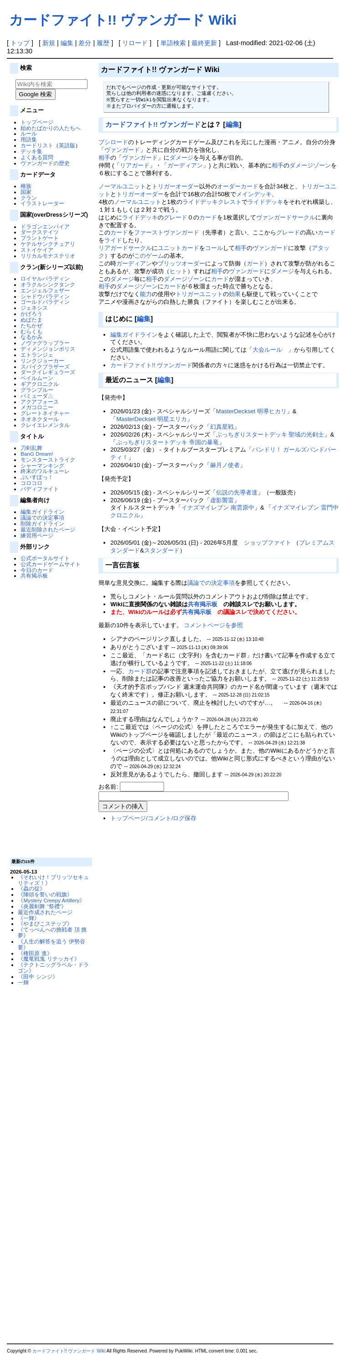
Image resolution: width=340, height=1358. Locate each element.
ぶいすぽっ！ (37, 477)
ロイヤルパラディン (45, 278)
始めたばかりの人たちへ (51, 128)
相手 (104, 157)
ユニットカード (178, 248)
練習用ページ (37, 535)
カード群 (140, 671)
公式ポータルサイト (45, 558)
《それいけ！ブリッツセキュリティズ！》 (53, 880)
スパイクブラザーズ (45, 366)
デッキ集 (31, 151)
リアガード (134, 165)
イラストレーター (42, 203)
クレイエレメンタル (45, 425)
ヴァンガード (122, 149)
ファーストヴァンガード (166, 232)
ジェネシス (34, 308)
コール (214, 248)
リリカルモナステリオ (48, 256)
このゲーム (149, 255)
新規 (48, 43)
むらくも (31, 331)
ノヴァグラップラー (45, 343)
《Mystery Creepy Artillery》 (51, 900)
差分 (84, 43)
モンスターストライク (48, 460)
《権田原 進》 (35, 953)
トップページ (37, 122)
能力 (146, 294)
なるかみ (31, 337)
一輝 (23, 982)
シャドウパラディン (45, 296)
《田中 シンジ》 (37, 976)
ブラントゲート (40, 238)
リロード (135, 43)
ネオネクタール (40, 419)
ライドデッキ (265, 201)
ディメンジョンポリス (48, 349)
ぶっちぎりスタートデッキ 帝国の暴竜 (167, 442)
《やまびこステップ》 (45, 923)
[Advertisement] (49, 717)
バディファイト (40, 489)
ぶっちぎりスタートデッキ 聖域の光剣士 (270, 434)
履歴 (103, 43)
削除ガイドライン (42, 523)
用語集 (29, 139)
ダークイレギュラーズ (48, 372)
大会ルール (267, 349)
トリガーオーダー (175, 186)
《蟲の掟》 (31, 888)
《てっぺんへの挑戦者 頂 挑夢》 (52, 932)
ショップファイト (267, 542)
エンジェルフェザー (45, 290)
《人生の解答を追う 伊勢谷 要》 (51, 944)
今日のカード (37, 570)
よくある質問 (37, 157)
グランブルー (37, 390)
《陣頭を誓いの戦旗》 (45, 894)
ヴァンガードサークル (285, 217)
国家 (26, 192)
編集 (67, 43)
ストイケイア (37, 250)
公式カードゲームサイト (51, 564)
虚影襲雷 (222, 500)
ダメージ (181, 157)
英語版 (67, 145)
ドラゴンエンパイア (45, 226)
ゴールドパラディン (45, 302)
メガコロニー (37, 407)
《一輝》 (29, 918)
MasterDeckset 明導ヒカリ (251, 411)
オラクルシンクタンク (48, 284)
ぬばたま (31, 320)
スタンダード (162, 550)
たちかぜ (31, 325)
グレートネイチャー (45, 413)
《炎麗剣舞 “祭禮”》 (42, 906)
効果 (235, 294)
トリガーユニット (199, 294)
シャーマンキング (42, 465)
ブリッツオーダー (181, 263)
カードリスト (37, 145)
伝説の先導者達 (237, 492)
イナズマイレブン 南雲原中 (217, 507)
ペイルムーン (37, 378)
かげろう (31, 314)
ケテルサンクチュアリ (48, 244)
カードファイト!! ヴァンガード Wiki (123, 19)
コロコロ (31, 483)
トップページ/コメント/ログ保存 (153, 818)
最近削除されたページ (48, 529)
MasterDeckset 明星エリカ (151, 419)
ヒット (178, 271)
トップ (20, 43)
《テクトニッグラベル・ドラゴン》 (53, 967)
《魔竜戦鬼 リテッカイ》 (48, 959)
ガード (255, 263)
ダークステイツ (40, 232)
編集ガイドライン (42, 512)
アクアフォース (40, 402)
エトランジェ (37, 355)
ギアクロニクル (40, 384)
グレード (175, 217)
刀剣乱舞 (31, 448)
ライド (113, 240)
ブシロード (113, 142)
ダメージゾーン (310, 165)
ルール (29, 133)
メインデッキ (254, 194)
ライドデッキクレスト (212, 201)
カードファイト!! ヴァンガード (153, 124)
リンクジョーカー (42, 361)
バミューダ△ (37, 396)
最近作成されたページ (45, 912)
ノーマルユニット (122, 186)
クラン (29, 198)
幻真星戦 (222, 426)
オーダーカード (237, 186)
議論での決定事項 (42, 517)
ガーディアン (185, 165)
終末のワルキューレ (45, 471)
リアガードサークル (125, 248)
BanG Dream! (37, 454)
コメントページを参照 (213, 625)
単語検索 (173, 43)
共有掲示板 (34, 575)
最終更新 (204, 43)
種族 (26, 186)
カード (208, 217)
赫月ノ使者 (225, 465)
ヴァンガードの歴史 (45, 163)
